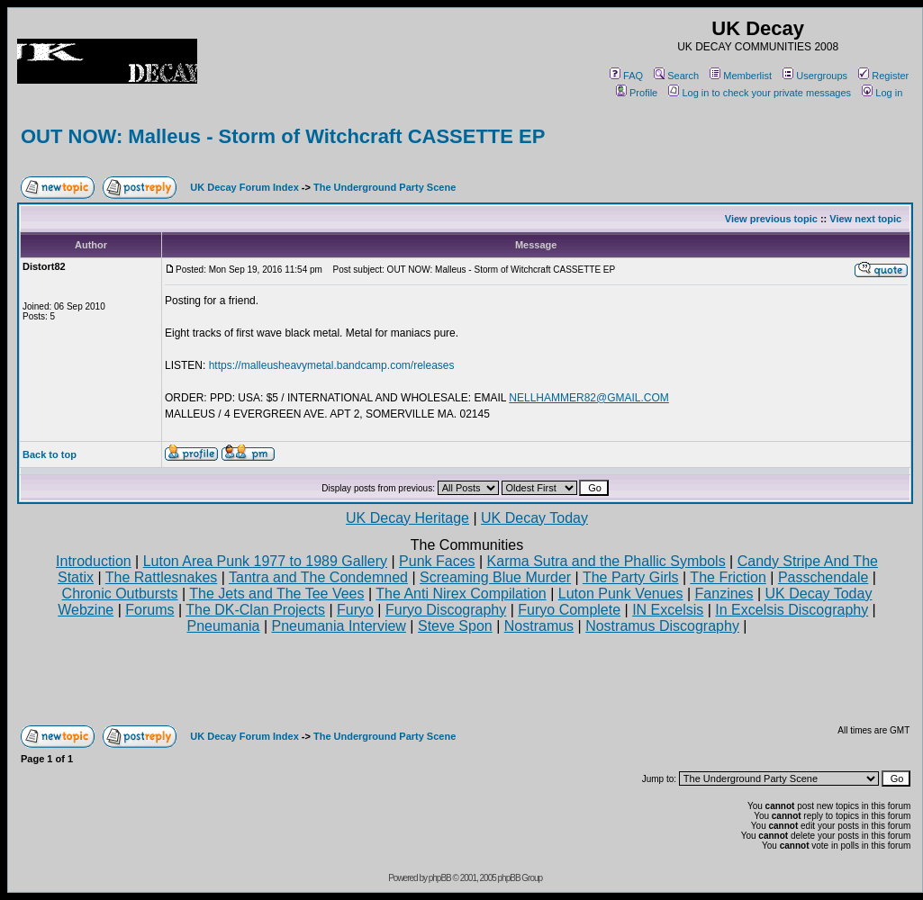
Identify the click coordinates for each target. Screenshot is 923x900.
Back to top (50, 454)
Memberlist (741, 75)
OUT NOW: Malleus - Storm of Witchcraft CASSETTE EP (283, 136)
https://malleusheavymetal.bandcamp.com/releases (332, 365)
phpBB (440, 878)
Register (883, 75)
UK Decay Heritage (407, 518)
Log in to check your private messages (759, 92)
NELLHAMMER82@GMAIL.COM (589, 398)
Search (676, 75)
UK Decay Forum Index (244, 187)
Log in (882, 92)
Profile (636, 92)
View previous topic (771, 218)
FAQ (626, 75)
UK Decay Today (534, 518)
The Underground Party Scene (384, 187)
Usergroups (815, 75)
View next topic (865, 218)
